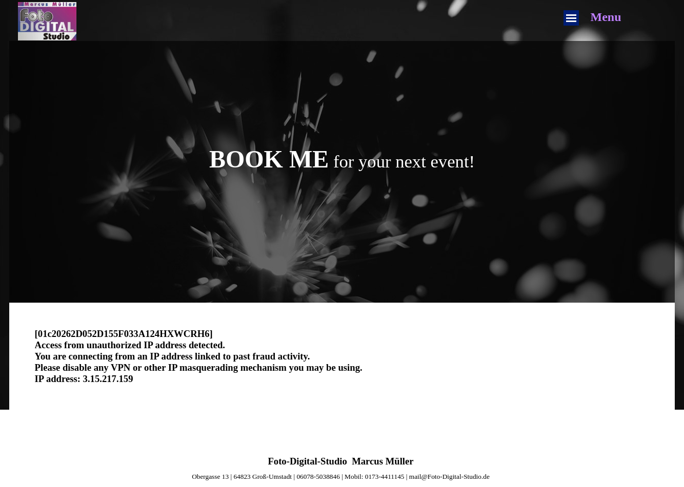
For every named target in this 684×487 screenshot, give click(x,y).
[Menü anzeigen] (571, 18)
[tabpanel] (342, 159)
